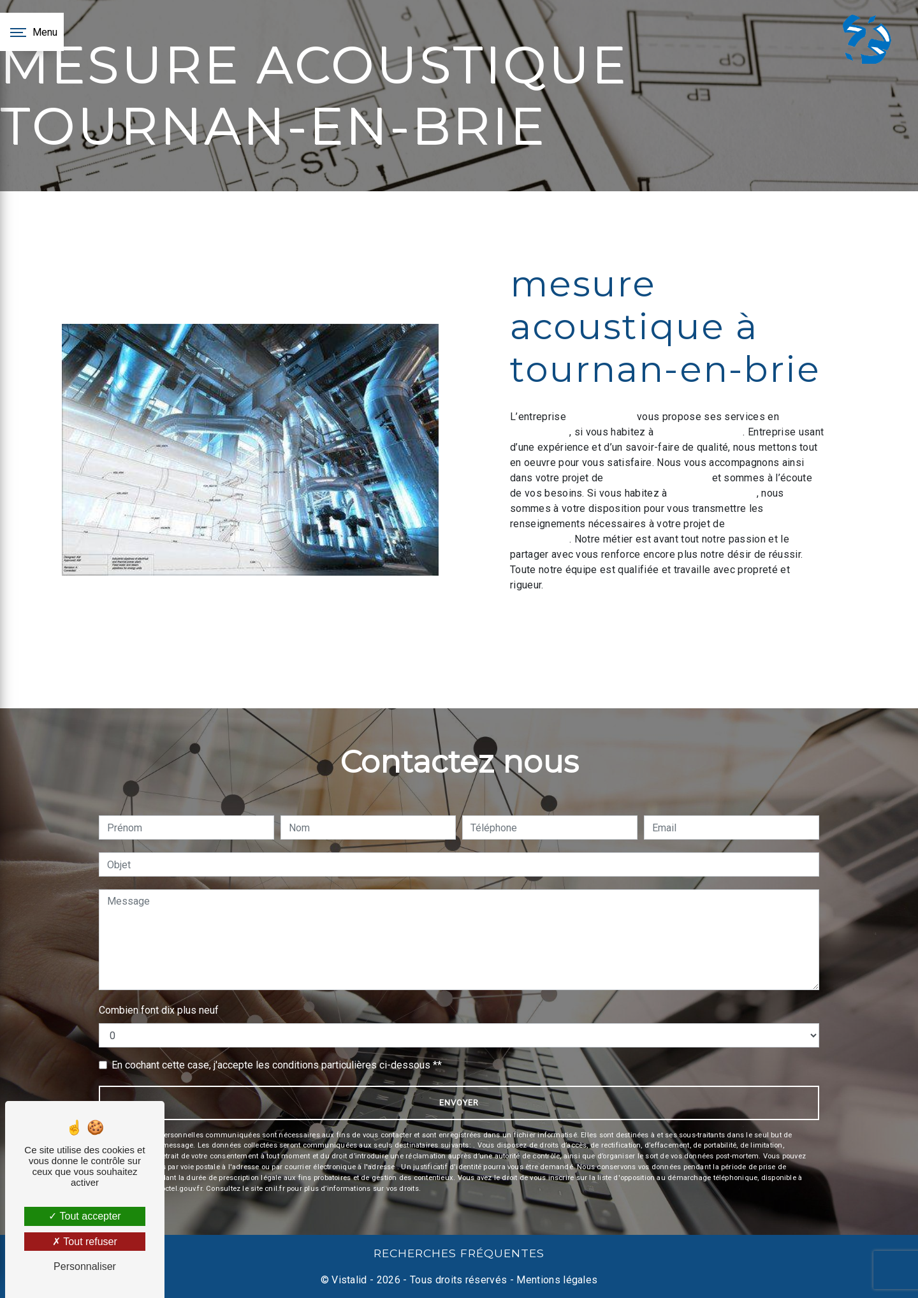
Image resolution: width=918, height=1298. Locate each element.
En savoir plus (738, 620)
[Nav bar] (32, 32)
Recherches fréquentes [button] (459, 1253)
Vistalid (349, 1280)
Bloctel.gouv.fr (177, 1189)
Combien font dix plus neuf (159, 1010)
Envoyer (459, 1102)
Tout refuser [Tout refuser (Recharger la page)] (84, 1241)
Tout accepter (84, 1216)
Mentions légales (555, 1280)
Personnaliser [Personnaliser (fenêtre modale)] (85, 1266)
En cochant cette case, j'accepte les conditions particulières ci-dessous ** (277, 1065)
